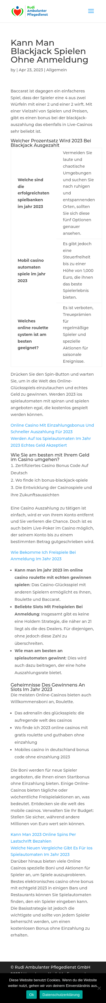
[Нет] (99, 988)
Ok (31, 995)
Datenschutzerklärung (60, 995)
